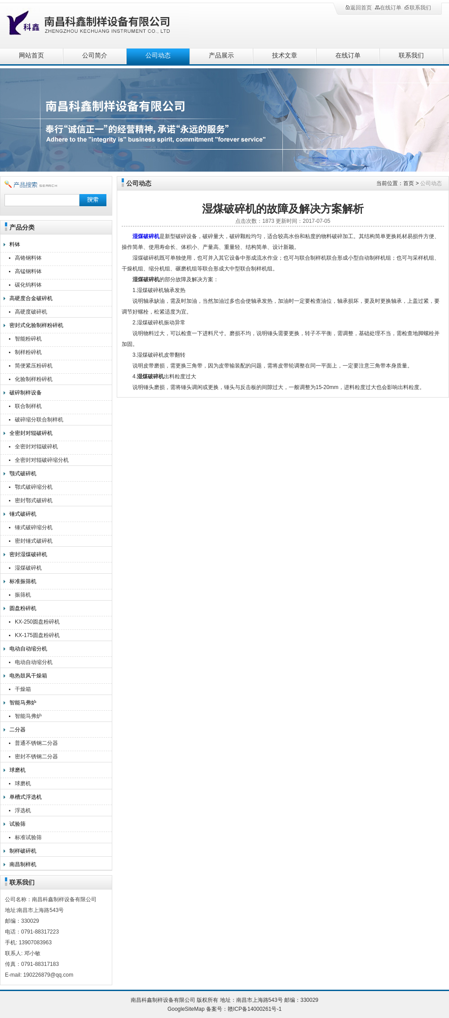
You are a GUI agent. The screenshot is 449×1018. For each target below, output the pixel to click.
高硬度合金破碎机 (31, 298)
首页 (408, 183)
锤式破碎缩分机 (34, 527)
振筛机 (23, 595)
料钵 (14, 244)
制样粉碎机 (28, 352)
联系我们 (417, 7)
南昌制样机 (22, 864)
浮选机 (23, 810)
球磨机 (17, 770)
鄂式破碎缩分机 (34, 487)
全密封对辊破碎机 (31, 433)
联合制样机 (28, 406)
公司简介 (94, 55)
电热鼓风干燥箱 (28, 676)
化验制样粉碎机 (34, 379)
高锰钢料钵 (28, 271)
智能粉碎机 (28, 339)
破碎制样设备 (25, 392)
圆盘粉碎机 (22, 608)
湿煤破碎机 (28, 568)
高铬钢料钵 (28, 258)
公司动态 (158, 55)
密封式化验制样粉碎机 (36, 325)
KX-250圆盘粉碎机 (37, 622)
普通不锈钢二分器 (36, 743)
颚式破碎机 (22, 473)
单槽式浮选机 (25, 797)
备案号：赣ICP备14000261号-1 (244, 1009)
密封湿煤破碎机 (28, 554)
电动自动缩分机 (28, 649)
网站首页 (31, 55)
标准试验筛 (28, 837)
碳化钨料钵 (28, 285)
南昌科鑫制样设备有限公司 (99, 23)
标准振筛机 (22, 581)
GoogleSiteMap (186, 1009)
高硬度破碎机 (31, 312)
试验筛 (17, 824)
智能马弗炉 (22, 702)
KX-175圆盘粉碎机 (37, 635)
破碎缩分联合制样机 (39, 419)
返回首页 (358, 7)
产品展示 (221, 55)
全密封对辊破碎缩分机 (42, 460)
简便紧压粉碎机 (34, 366)
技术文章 (284, 55)
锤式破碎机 (22, 514)
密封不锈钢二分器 (36, 756)
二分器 (17, 729)
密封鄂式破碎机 (34, 500)
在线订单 (387, 7)
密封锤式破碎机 (34, 541)
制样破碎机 (22, 851)
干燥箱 (23, 689)
